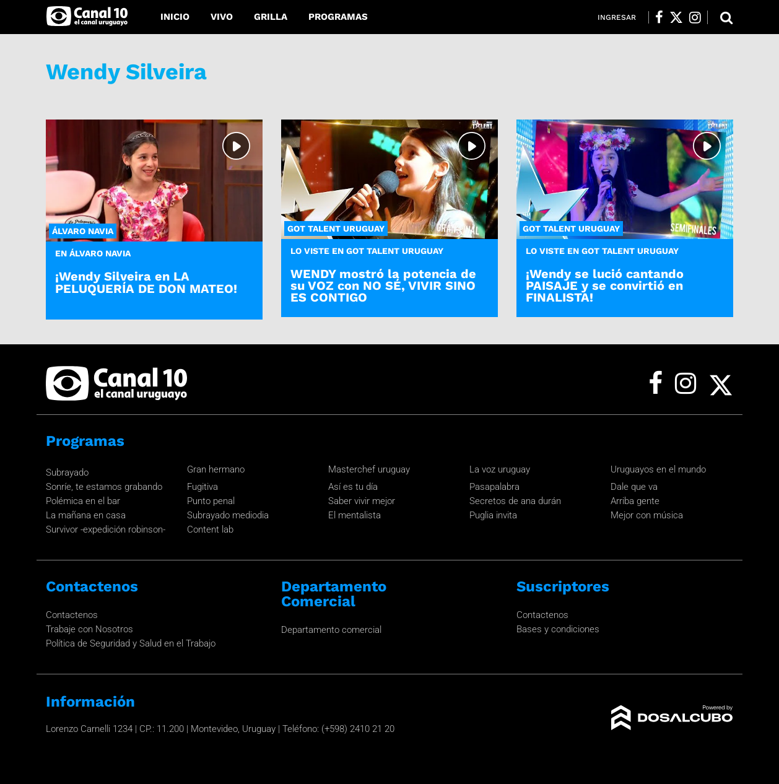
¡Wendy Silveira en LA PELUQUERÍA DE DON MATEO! (146, 282)
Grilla (270, 16)
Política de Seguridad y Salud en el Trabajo (130, 643)
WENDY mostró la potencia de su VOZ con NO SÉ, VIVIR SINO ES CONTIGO (383, 285)
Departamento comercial (331, 629)
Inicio (174, 16)
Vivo (222, 16)
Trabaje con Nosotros (89, 629)
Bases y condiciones (557, 629)
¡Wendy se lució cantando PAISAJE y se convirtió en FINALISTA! (605, 285)
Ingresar (617, 17)
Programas (338, 16)
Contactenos (72, 615)
